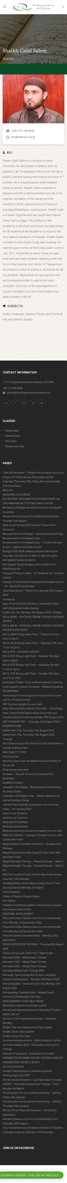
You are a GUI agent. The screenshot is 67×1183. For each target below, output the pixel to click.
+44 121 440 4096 (13, 388)
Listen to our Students (15, 813)
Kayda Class (12, 430)
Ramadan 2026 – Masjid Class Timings (24, 966)
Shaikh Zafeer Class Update (18, 1031)
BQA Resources (11, 568)
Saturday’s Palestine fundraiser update (25, 1005)
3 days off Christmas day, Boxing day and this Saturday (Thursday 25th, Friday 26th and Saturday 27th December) (31, 481)
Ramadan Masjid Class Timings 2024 (23, 970)
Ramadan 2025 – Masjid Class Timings (24, 961)
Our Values (9, 900)
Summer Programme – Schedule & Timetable (28, 1053)
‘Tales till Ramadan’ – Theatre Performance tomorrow (33, 472)
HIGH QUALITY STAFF (15, 752)
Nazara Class (12, 435)
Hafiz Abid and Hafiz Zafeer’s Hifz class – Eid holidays (33, 708)
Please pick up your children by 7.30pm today (28, 953)
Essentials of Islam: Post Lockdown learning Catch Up (32, 682)
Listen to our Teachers (15, 817)
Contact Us (9, 599)
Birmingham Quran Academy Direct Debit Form (29, 564)
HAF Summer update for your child (22, 704)
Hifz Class (11, 441)
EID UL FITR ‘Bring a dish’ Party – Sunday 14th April (31, 673)
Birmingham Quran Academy (19, 560)
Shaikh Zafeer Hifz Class (17, 1036)
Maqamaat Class (14, 446)
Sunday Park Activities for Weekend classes (27, 1071)
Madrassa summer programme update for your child (32, 830)
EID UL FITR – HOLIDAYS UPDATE (21, 651)
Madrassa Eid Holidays (15, 822)
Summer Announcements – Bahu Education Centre (32, 1040)
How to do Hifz (11, 756)
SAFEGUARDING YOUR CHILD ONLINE (23, 1001)
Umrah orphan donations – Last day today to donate (32, 1079)
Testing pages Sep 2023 (16, 1075)
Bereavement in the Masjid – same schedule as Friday (33, 533)
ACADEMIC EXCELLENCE (16, 494)
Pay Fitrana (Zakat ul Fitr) (17, 909)
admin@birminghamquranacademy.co (26, 392)
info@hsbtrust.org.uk (20, 137)
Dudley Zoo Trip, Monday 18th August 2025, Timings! (32, 612)
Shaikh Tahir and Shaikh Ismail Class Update (27, 1027)
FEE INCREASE (11, 691)
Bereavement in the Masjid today (21, 538)
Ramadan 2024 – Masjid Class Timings (24, 957)
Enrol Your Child (11, 678)
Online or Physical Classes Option (21, 896)
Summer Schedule (13, 1066)
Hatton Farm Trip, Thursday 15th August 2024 (28, 730)
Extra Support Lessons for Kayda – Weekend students (33, 686)
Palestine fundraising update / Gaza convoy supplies (32, 905)
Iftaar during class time (16, 769)
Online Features (11, 892)
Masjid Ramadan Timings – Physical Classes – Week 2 (33, 861)
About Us (8, 490)
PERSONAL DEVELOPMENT (18, 913)
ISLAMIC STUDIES (13, 782)
